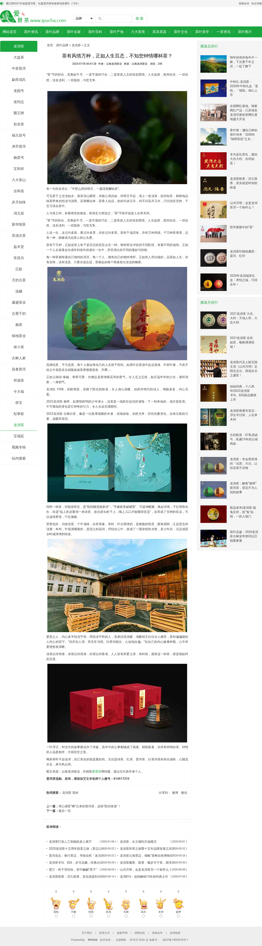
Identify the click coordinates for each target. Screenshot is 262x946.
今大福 (19, 391)
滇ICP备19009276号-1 (175, 939)
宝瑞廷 (19, 436)
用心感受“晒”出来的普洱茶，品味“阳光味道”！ (90, 806)
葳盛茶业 (19, 302)
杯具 (108, 913)
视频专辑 (19, 447)
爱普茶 (96, 771)
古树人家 (19, 358)
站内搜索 (19, 458)
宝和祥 (19, 169)
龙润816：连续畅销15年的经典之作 (144, 876)
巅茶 (18, 325)
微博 (175, 792)
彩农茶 (19, 124)
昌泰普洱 (19, 369)
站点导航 (257, 3)
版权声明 (122, 932)
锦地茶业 (19, 336)
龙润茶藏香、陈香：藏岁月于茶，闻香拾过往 (150, 862)
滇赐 (18, 291)
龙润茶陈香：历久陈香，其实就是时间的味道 (79, 876)
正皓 (18, 269)
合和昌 (19, 191)
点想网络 (121, 939)
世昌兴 (19, 258)
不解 (73, 913)
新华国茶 (19, 224)
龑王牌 (19, 113)
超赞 (178, 913)
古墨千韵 (19, 313)
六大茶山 (19, 180)
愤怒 (91, 913)
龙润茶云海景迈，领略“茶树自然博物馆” (147, 855)
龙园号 (19, 91)
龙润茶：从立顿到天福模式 (138, 841)
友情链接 (175, 932)
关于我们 (87, 932)
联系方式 (104, 932)
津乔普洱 (19, 146)
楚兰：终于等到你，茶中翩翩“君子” (73, 869)
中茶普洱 (19, 68)
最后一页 (65, 811)
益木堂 (19, 247)
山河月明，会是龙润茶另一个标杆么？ (146, 869)
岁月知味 (19, 202)
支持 (161, 913)
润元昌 (19, 213)
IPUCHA (93, 939)
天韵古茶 (19, 280)
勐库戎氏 (19, 80)
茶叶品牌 (62, 45)
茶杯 (75, 792)
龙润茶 (19, 46)
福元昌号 (19, 135)
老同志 (19, 102)
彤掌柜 (19, 414)
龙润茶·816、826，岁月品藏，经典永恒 (76, 862)
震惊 (56, 913)
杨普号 (19, 158)
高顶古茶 (19, 235)
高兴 (143, 913)
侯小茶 (19, 347)
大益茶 (19, 57)
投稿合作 (244, 3)
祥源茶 (19, 380)
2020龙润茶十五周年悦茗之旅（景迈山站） (78, 848)
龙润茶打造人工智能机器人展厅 (70, 841)
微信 (184, 792)
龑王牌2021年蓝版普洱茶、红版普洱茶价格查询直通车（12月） (43, 3)
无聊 (126, 913)
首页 (50, 45)
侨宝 (18, 403)
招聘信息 (139, 932)
